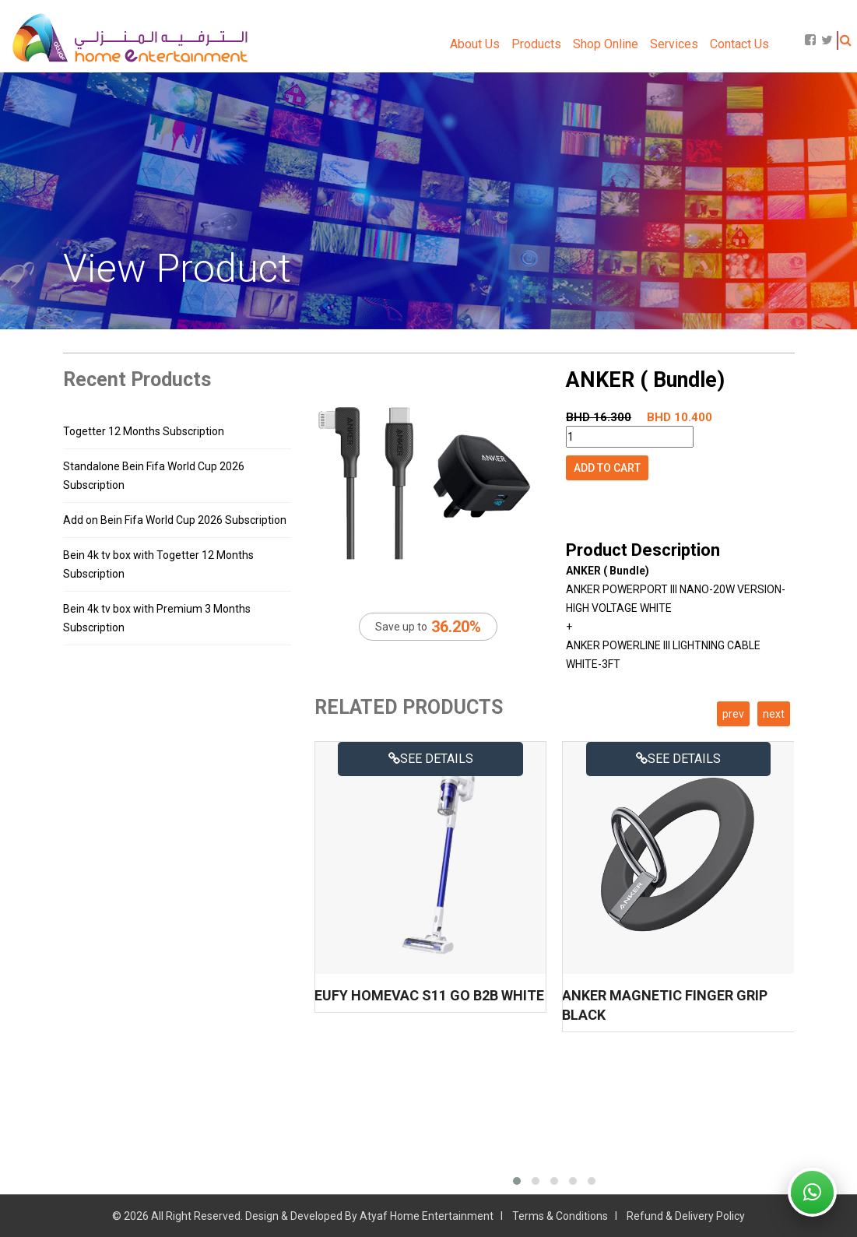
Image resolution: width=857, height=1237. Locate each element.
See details (430, 758)
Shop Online (605, 44)
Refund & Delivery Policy (686, 1216)
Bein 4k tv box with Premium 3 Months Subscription (157, 618)
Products (536, 44)
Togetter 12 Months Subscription (143, 431)
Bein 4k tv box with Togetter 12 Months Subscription (158, 564)
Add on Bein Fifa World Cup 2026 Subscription (174, 520)
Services (674, 44)
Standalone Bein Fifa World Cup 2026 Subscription (153, 475)
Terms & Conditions (560, 1216)
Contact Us (739, 44)
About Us (475, 44)
